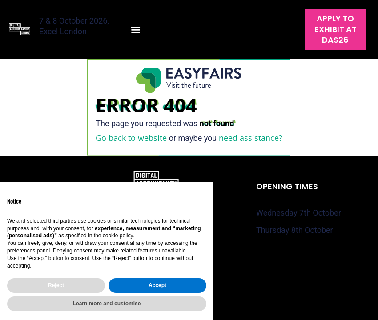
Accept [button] (157, 285)
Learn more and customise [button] (107, 303)
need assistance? (250, 137)
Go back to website (131, 137)
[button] (136, 29)
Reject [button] (56, 285)
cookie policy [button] (118, 235)
